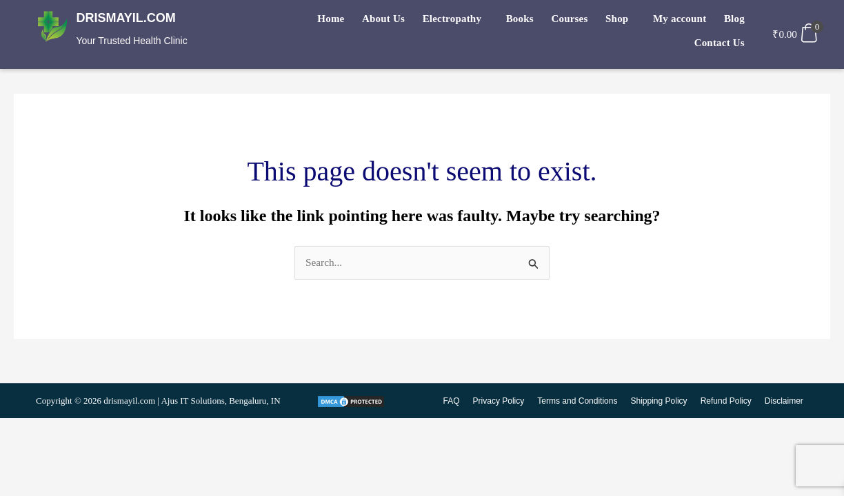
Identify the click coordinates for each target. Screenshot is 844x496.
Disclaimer (784, 401)
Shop (562, 21)
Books (472, 21)
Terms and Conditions (580, 401)
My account (620, 21)
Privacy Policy (502, 401)
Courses (519, 21)
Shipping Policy (660, 401)
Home (295, 21)
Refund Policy (726, 401)
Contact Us (721, 21)
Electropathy (408, 21)
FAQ (455, 401)
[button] (412, 22)
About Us (344, 21)
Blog (671, 21)
